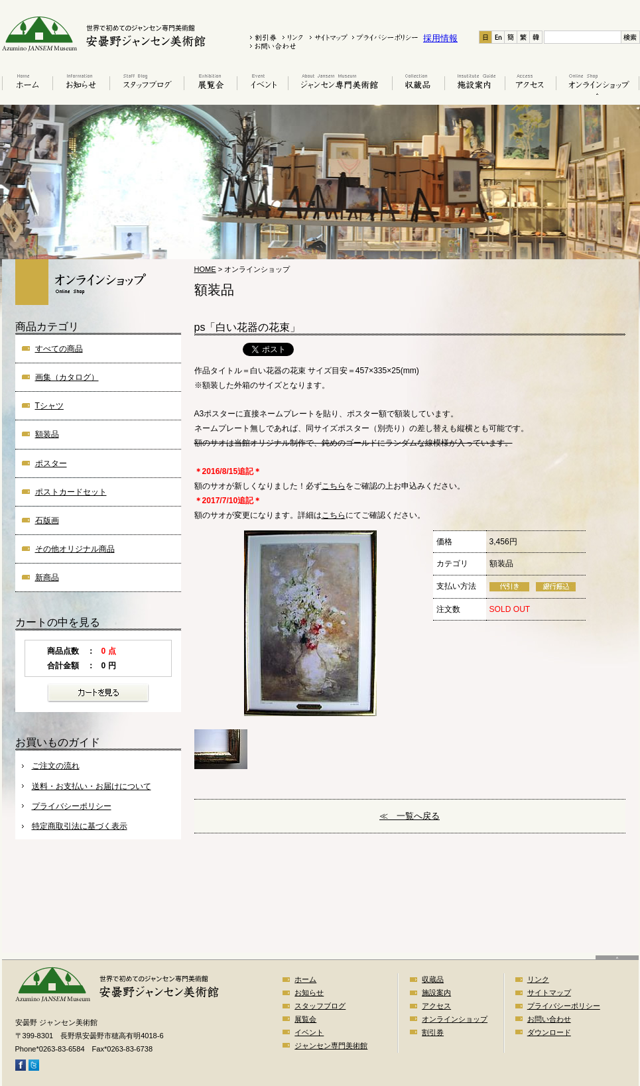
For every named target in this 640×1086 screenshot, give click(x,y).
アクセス (530, 84)
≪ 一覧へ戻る (409, 816)
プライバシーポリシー (71, 806)
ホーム (26, 84)
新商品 (47, 577)
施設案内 (474, 84)
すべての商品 (59, 348)
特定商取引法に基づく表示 (79, 826)
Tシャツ (49, 405)
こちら (334, 486)
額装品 (47, 434)
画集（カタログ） (67, 377)
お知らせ (80, 84)
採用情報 (440, 38)
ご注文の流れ (56, 765)
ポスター (51, 463)
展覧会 (210, 84)
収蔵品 (418, 84)
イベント (262, 84)
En (498, 37)
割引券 (433, 1032)
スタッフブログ (146, 84)
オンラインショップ (597, 84)
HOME (205, 269)
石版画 (47, 520)
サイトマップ (549, 992)
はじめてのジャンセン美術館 (340, 84)
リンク (538, 979)
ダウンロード (549, 1032)
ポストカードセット (71, 492)
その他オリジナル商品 (75, 549)
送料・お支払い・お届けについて (91, 786)
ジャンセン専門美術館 (330, 1046)
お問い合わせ (549, 1019)
